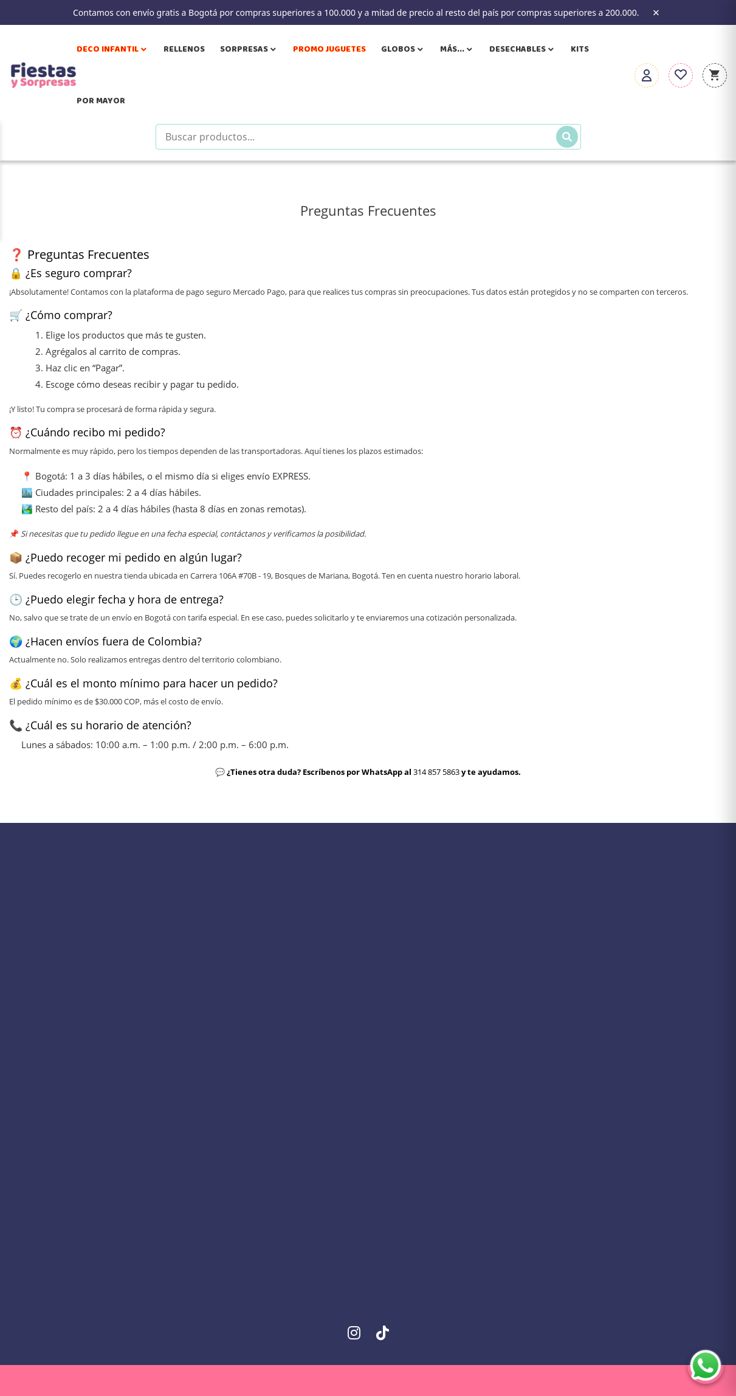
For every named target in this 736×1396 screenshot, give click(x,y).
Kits (580, 49)
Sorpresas (249, 49)
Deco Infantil (112, 49)
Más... (457, 49)
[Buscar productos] (368, 137)
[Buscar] (567, 137)
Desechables (522, 49)
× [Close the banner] (656, 12)
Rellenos (184, 49)
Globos (403, 49)
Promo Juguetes (329, 49)
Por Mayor (101, 101)
